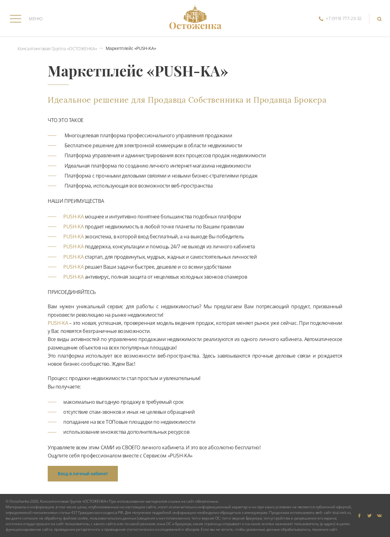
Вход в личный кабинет (83, 473)
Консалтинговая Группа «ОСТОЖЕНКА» (57, 48)
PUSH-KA (73, 216)
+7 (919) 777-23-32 (339, 19)
